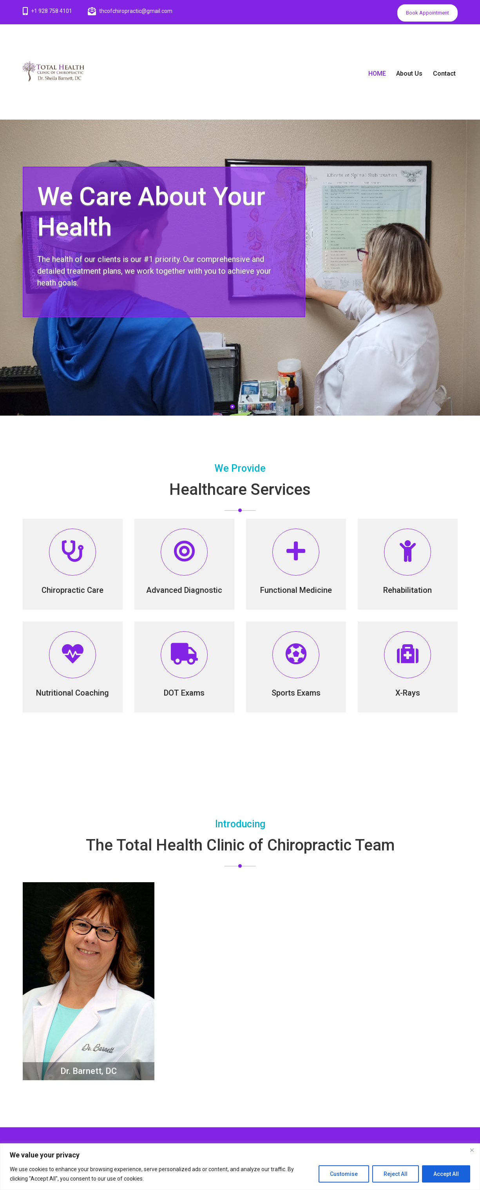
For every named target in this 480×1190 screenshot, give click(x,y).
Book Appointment (427, 13)
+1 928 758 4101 (51, 11)
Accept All (446, 1174)
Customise (344, 1174)
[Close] (471, 1150)
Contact (451, 73)
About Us (416, 73)
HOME (384, 73)
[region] (240, 1166)
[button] (232, 406)
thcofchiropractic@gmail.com (135, 11)
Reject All (396, 1174)
